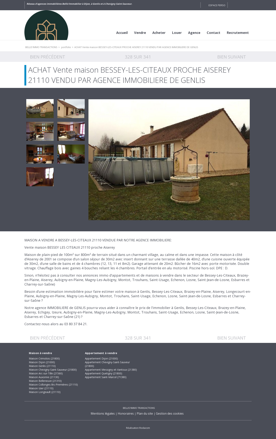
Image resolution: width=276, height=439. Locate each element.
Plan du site (145, 413)
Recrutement (238, 32)
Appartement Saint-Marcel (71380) (105, 377)
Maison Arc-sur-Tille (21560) (46, 373)
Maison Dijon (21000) (42, 362)
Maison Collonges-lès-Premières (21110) (53, 384)
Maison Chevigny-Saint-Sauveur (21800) (53, 369)
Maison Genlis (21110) (42, 366)
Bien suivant (231, 57)
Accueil (122, 32)
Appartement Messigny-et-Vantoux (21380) (111, 369)
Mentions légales (103, 413)
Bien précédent (47, 57)
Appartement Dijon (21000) (101, 358)
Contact (213, 32)
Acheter (159, 32)
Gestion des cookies (170, 413)
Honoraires (126, 413)
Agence (194, 32)
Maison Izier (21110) (41, 388)
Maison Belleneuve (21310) (45, 381)
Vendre (140, 32)
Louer (177, 32)
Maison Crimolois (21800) (44, 358)
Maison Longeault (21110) (45, 392)
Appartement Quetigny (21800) (103, 373)
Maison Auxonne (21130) (44, 377)
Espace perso (217, 5)
